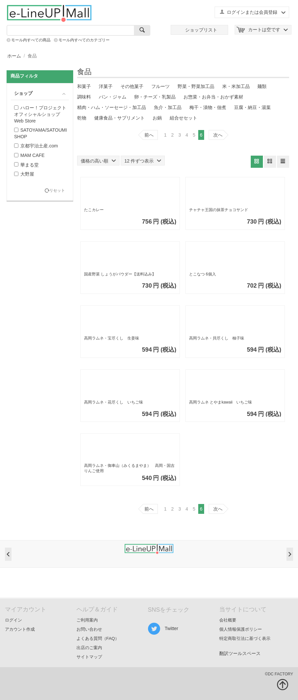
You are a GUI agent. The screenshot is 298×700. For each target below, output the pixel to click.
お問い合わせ (89, 629)
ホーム (14, 55)
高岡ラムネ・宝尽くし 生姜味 (111, 338)
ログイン (13, 620)
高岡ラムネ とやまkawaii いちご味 (220, 402)
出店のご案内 (89, 647)
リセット (57, 190)
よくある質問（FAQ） (97, 638)
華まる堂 (26, 164)
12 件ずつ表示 (142, 161)
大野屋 (24, 174)
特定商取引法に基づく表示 (244, 638)
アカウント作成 (20, 629)
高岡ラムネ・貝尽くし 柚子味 (216, 338)
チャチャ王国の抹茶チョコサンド (218, 210)
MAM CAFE (29, 155)
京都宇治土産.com (36, 145)
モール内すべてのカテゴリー (84, 40)
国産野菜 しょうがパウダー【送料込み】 (120, 274)
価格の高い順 (98, 161)
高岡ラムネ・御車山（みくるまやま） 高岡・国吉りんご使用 (129, 468)
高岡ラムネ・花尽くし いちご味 (113, 402)
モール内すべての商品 (31, 40)
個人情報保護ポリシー (240, 629)
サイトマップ (89, 656)
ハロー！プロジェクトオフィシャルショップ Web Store (40, 114)
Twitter (163, 629)
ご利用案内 (87, 620)
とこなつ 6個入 (202, 274)
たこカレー (94, 210)
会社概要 (227, 620)
